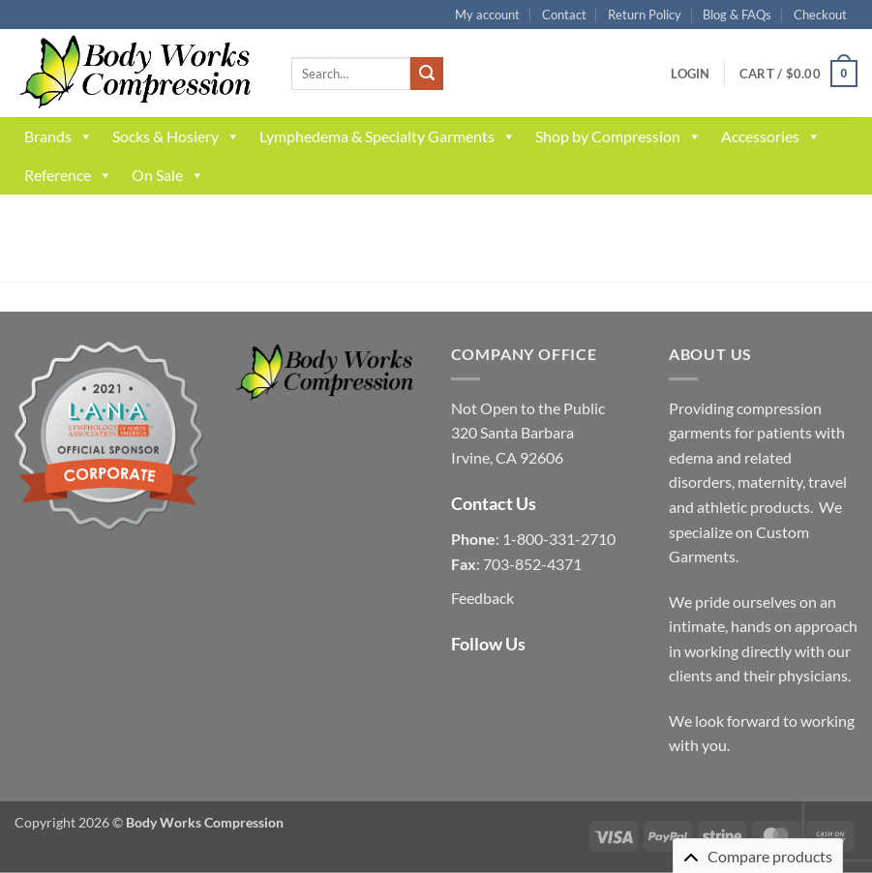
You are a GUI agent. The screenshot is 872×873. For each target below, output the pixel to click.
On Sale (168, 175)
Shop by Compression (618, 136)
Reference (68, 175)
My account (487, 14)
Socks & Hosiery (176, 136)
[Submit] (426, 73)
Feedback (482, 597)
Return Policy (644, 14)
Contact (564, 14)
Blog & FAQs (737, 14)
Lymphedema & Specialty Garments (387, 136)
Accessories (771, 136)
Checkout (820, 14)
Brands (58, 136)
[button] (690, 73)
